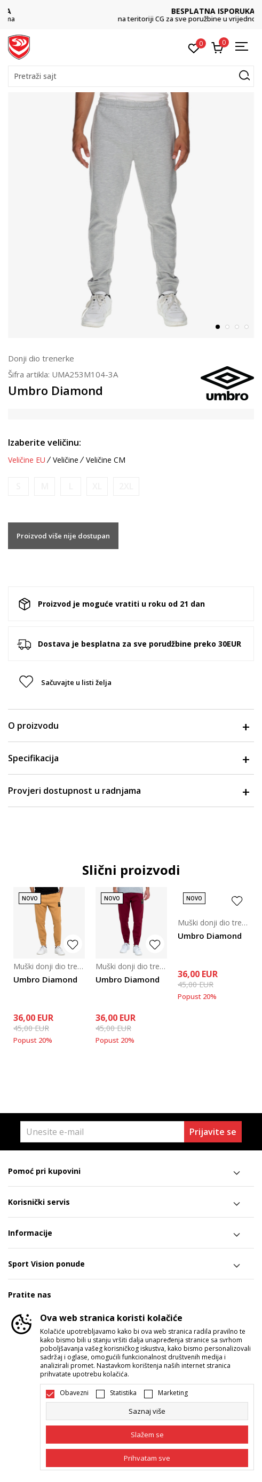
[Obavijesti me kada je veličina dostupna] (18, 486)
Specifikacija (128, 758)
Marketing (173, 1393)
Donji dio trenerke (41, 358)
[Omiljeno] (194, 47)
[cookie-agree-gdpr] (147, 1434)
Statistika (123, 1393)
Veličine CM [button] (105, 460)
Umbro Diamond (45, 979)
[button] (131, 76)
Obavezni (74, 1393)
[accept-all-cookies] (147, 1458)
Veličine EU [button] (26, 460)
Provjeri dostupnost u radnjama (128, 790)
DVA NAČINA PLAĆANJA (131, 11)
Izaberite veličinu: (44, 442)
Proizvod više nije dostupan (63, 536)
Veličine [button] (65, 460)
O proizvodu (128, 725)
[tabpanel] (131, 215)
